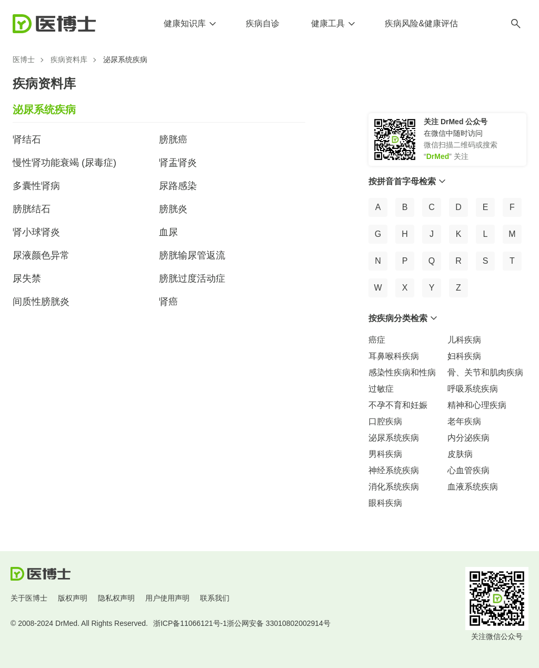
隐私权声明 (116, 598)
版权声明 (72, 598)
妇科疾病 (464, 356)
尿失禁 (27, 278)
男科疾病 (385, 454)
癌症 (376, 339)
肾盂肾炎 (178, 162)
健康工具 (328, 23)
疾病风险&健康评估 (421, 23)
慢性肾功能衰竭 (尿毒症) (64, 162)
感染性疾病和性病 (402, 372)
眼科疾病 (385, 502)
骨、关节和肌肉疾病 (485, 372)
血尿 (168, 232)
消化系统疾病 (393, 486)
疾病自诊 (263, 23)
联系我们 (214, 598)
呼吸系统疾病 (472, 388)
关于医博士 (29, 598)
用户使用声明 (167, 598)
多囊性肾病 (36, 186)
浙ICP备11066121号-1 (190, 623)
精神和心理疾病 (476, 405)
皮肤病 (460, 454)
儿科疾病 (464, 339)
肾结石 (27, 139)
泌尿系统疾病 (393, 437)
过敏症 (381, 388)
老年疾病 (464, 421)
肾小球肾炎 (36, 232)
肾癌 (168, 301)
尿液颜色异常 (41, 255)
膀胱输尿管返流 (192, 255)
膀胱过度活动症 (192, 278)
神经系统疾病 (393, 470)
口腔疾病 (385, 421)
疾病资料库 (69, 59)
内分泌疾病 (468, 437)
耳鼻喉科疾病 (393, 356)
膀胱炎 (173, 209)
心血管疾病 (468, 470)
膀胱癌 (173, 139)
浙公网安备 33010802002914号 (279, 623)
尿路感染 (178, 186)
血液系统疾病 (472, 486)
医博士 (24, 59)
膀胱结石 (32, 209)
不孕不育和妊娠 (397, 405)
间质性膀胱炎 (41, 301)
